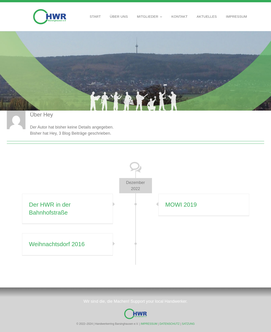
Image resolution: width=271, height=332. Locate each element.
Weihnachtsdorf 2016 (57, 244)
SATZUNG (188, 323)
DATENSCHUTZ (169, 323)
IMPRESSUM (149, 323)
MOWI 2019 (181, 204)
